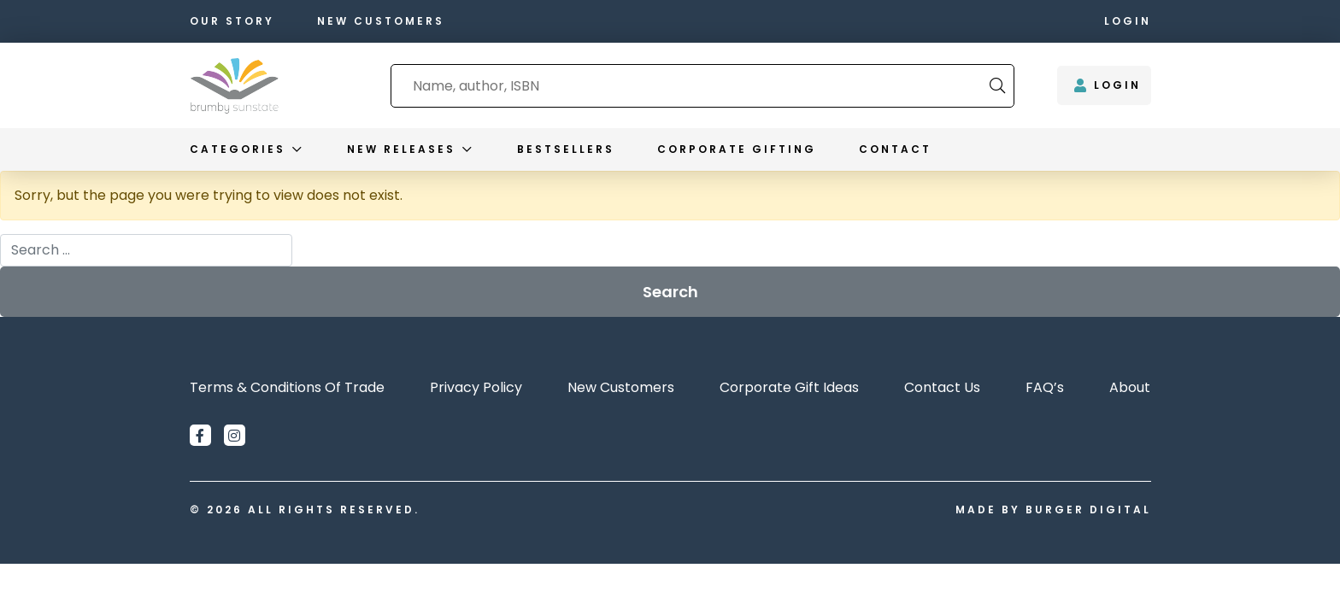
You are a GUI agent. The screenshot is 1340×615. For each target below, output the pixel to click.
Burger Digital (1088, 509)
